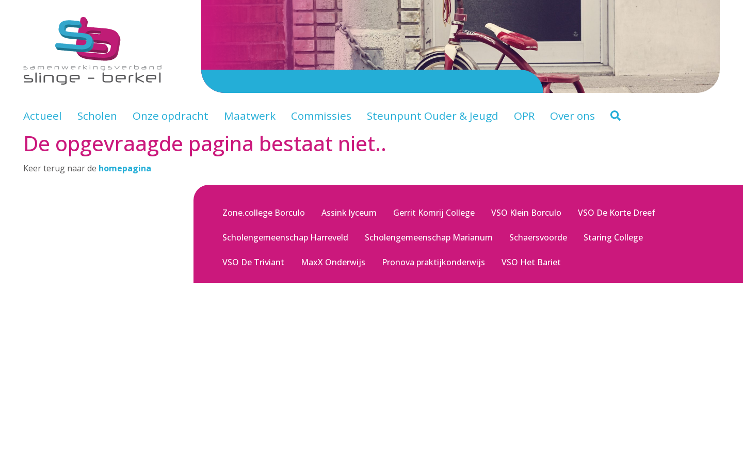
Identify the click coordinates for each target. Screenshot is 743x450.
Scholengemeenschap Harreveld (285, 237)
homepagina (125, 168)
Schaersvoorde (538, 237)
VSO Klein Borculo (526, 212)
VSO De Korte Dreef (616, 212)
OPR (524, 115)
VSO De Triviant (253, 262)
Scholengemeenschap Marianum (429, 237)
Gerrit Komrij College (434, 212)
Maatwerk (250, 115)
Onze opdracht (170, 115)
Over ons (572, 115)
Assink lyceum (349, 212)
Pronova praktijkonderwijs (433, 262)
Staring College (613, 237)
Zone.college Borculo (263, 212)
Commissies (321, 115)
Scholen (97, 115)
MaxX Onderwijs (333, 262)
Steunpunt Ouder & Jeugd (432, 115)
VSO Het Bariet (531, 262)
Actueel (42, 115)
